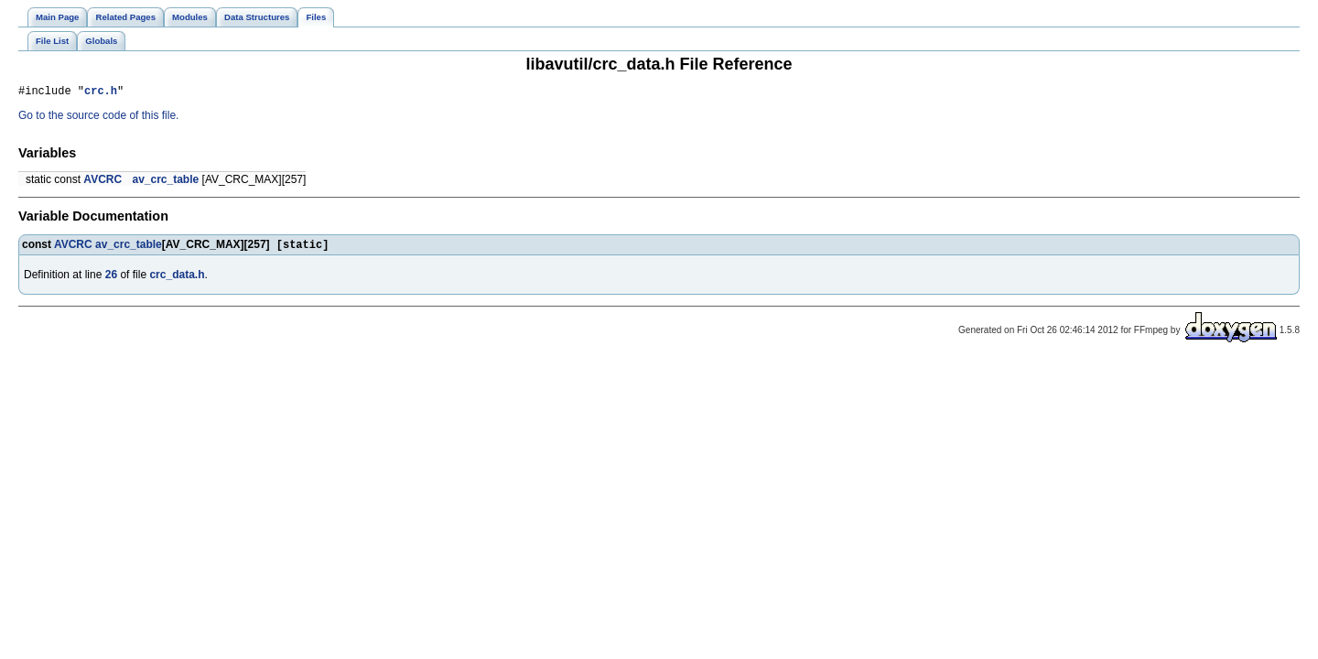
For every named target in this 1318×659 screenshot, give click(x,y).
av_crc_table (165, 182)
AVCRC (102, 182)
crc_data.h (176, 279)
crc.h (100, 93)
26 (111, 279)
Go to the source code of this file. (98, 118)
